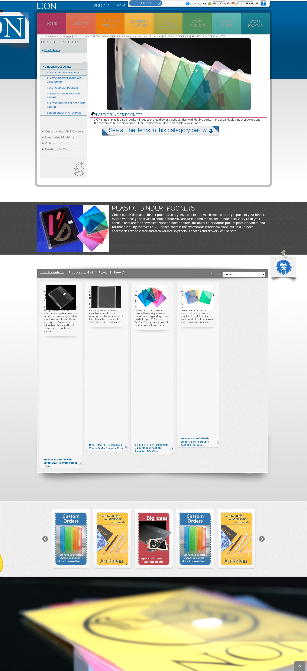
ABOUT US (189, 621)
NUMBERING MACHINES (73, 638)
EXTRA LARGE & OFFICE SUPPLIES (128, 652)
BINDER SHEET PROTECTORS (64, 102)
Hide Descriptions (52, 262)
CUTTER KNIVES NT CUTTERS (125, 625)
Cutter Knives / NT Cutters (64, 121)
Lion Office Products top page (56, 26)
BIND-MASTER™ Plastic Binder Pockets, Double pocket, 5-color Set (195, 354)
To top (299, 666)
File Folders (52, 40)
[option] (71, 430)
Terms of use (203, 668)
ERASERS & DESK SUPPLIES (126, 638)
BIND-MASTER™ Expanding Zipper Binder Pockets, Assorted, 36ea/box (151, 354)
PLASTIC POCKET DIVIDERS (63, 62)
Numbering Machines (60, 127)
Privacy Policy (228, 668)
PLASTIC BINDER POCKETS (63, 77)
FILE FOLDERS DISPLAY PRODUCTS (80, 625)
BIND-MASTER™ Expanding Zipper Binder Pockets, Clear (106, 356)
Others (50, 133)
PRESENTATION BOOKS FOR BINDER (63, 85)
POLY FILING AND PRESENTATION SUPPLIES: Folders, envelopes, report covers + (116, 26)
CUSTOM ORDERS (195, 631)
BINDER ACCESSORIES (176, 26)
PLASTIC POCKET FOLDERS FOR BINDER (66, 95)
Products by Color (58, 139)
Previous (45, 431)
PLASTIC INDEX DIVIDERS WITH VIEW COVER (65, 70)
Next (262, 431)
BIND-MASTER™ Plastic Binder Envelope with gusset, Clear (60, 354)
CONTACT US (191, 626)
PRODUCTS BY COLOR (72, 652)
